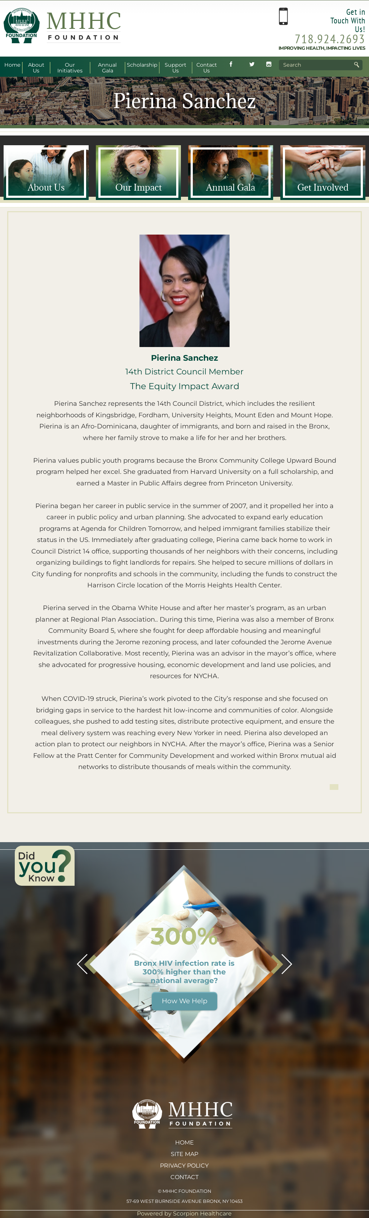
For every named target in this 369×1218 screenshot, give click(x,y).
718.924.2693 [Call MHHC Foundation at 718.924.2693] (330, 38)
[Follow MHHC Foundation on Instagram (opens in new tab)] (268, 65)
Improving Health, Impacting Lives (322, 48)
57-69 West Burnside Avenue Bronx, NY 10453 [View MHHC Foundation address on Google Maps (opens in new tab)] (184, 1201)
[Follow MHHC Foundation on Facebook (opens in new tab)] (231, 65)
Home (184, 1142)
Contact (184, 1177)
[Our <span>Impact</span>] (138, 172)
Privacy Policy (184, 1165)
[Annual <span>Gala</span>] (230, 172)
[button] (82, 964)
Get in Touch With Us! (347, 20)
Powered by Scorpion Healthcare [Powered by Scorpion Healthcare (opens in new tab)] (184, 1213)
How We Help (184, 1001)
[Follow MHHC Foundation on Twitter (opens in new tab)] (251, 65)
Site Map (184, 1154)
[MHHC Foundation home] (62, 41)
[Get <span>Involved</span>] (322, 172)
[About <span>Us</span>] (46, 172)
